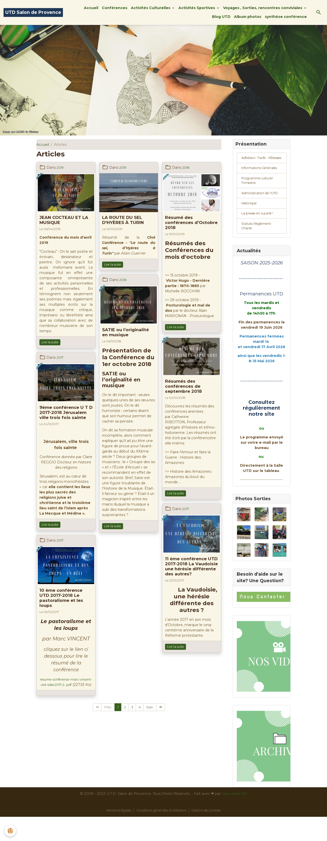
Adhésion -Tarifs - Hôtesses (256, 162)
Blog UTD (221, 16)
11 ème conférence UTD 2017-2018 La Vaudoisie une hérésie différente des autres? (191, 566)
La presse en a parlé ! (259, 235)
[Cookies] (10, 830)
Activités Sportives (197, 8)
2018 (186, 167)
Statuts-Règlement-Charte (259, 248)
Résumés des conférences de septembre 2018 (183, 386)
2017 (61, 357)
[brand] (33, 12)
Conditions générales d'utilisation (161, 834)
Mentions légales (112, 834)
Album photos (247, 16)
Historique (250, 224)
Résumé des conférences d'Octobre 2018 (191, 222)
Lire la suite (49, 342)
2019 (61, 167)
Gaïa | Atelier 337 (234, 818)
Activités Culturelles (151, 8)
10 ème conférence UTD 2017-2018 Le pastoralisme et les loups (61, 598)
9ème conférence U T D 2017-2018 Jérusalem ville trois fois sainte (65, 412)
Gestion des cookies (212, 834)
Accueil (91, 8)
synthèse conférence (286, 16)
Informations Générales (252, 178)
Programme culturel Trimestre (259, 194)
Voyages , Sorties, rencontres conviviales (263, 8)
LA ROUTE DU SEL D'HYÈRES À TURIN (123, 220)
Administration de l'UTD (256, 210)
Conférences (114, 8)
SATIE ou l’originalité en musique (125, 332)
